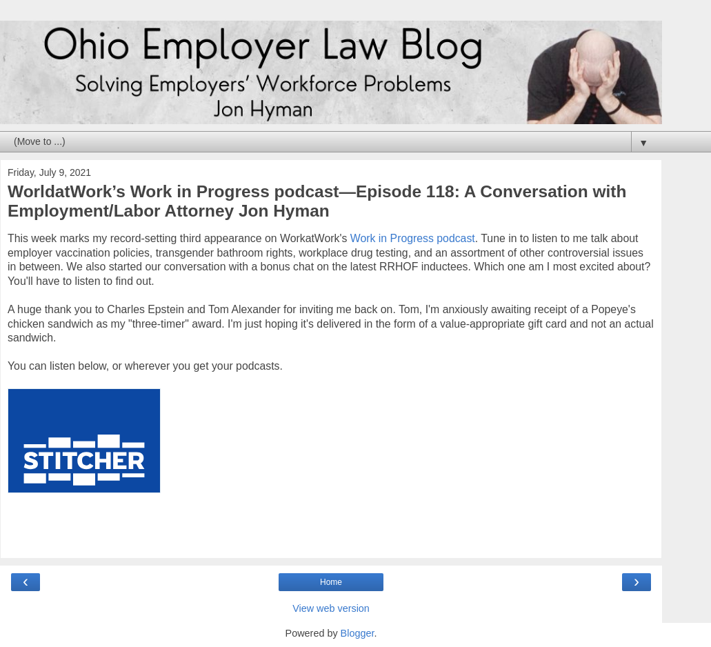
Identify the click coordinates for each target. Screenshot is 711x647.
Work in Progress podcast (412, 238)
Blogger (357, 633)
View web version (331, 608)
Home (331, 582)
